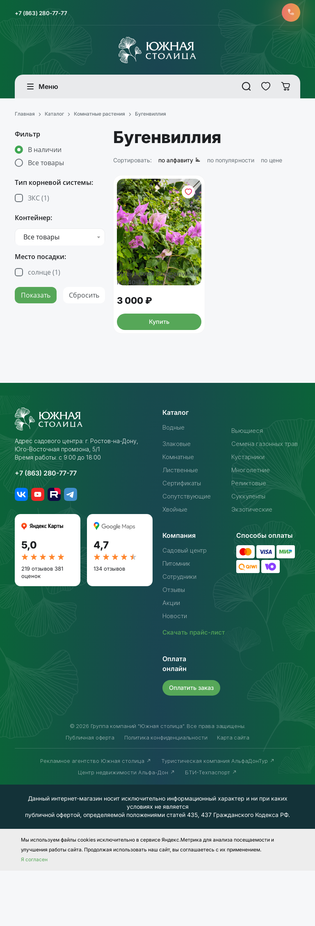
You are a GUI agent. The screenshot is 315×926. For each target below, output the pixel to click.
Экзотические (253, 555)
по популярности (230, 162)
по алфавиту (179, 162)
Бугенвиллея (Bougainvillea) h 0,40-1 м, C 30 (159, 309)
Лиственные (182, 516)
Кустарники (249, 502)
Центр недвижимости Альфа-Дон (126, 827)
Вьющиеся (248, 466)
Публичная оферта (90, 792)
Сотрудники (181, 622)
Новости (176, 662)
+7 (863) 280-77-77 (46, 13)
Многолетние (253, 516)
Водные (175, 463)
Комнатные (180, 502)
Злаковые (178, 480)
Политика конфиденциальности (166, 792)
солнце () (44, 274)
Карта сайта (233, 792)
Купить (159, 358)
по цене (271, 162)
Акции (172, 648)
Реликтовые (250, 529)
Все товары (46, 164)
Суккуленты (250, 542)
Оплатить (193, 743)
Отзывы (174, 635)
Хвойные (176, 555)
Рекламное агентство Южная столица (95, 816)
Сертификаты (183, 529)
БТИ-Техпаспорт (211, 827)
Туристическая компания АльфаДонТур (218, 816)
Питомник (177, 609)
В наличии (45, 151)
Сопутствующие (188, 542)
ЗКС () (38, 200)
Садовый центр (187, 596)
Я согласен (34, 915)
